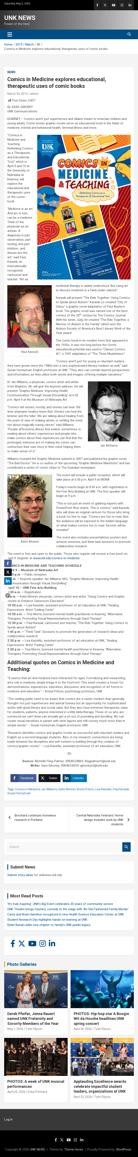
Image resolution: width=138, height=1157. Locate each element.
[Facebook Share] (23, 778)
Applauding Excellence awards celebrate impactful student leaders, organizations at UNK (100, 1086)
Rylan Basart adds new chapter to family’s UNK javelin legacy (48, 925)
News (11, 72)
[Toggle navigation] (9, 34)
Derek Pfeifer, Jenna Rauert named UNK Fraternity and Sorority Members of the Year (33, 1018)
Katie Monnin (67, 789)
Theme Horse (73, 1149)
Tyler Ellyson (34, 1029)
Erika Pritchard (37, 1091)
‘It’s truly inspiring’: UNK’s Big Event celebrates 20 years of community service (60, 904)
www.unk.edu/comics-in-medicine (56, 558)
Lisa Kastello (103, 789)
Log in (8, 1119)
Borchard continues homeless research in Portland (35, 818)
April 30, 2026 (83, 1029)
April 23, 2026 (83, 1096)
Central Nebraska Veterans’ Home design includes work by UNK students (99, 820)
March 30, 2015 (17, 93)
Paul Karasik (121, 789)
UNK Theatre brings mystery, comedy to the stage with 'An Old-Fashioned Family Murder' (68, 909)
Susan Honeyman (19, 793)
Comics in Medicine (27, 789)
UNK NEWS (19, 17)
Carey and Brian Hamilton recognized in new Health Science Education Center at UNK (65, 914)
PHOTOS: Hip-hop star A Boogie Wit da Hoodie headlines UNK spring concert (101, 1018)
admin (34, 93)
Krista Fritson (85, 789)
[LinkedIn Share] (75, 778)
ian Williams (49, 789)
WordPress (123, 1149)
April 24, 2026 (16, 1091)
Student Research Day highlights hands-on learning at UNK (47, 920)
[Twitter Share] (49, 778)
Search (126, 847)
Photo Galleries (22, 964)
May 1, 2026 (15, 1029)
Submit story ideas (20, 875)
